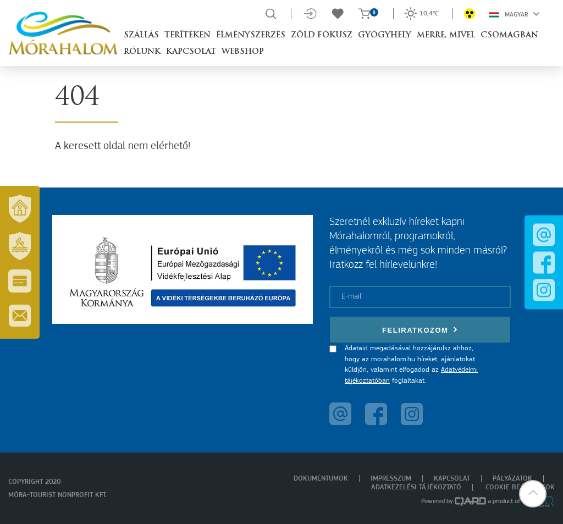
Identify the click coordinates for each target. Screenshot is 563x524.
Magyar (514, 13)
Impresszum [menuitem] (391, 478)
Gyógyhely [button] (384, 35)
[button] (533, 494)
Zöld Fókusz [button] (321, 35)
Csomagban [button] (509, 35)
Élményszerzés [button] (250, 35)
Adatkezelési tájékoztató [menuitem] (416, 487)
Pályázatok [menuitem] (512, 478)
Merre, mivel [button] (446, 35)
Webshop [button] (243, 52)
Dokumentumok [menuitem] (321, 478)
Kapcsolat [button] (191, 52)
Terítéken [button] (187, 35)
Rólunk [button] (142, 52)
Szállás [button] (141, 35)
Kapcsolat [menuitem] (452, 478)
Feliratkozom (420, 329)
